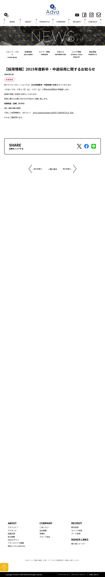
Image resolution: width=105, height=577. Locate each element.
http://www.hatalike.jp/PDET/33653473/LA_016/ (53, 112)
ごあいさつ (44, 527)
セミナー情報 (44, 53)
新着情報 (28, 53)
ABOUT (28, 22)
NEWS (12, 22)
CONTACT (92, 22)
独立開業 (11, 536)
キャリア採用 (76, 530)
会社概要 (43, 530)
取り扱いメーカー (78, 543)
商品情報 (93, 53)
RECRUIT (77, 22)
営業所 (42, 533)
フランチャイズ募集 (16, 543)
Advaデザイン (13, 540)
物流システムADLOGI (16, 546)
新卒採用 (75, 527)
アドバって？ (13, 527)
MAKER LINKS (79, 539)
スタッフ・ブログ (12, 54)
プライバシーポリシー (78, 574)
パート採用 (75, 533)
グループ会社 (45, 536)
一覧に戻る (52, 169)
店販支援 (11, 533)
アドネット (12, 530)
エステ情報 (76, 54)
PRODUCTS (45, 22)
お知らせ (60, 53)
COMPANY (60, 22)
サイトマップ (63, 574)
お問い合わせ (93, 574)
